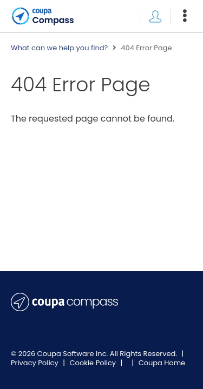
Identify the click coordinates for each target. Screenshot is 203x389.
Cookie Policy (94, 363)
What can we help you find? (59, 48)
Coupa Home (162, 363)
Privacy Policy (35, 363)
